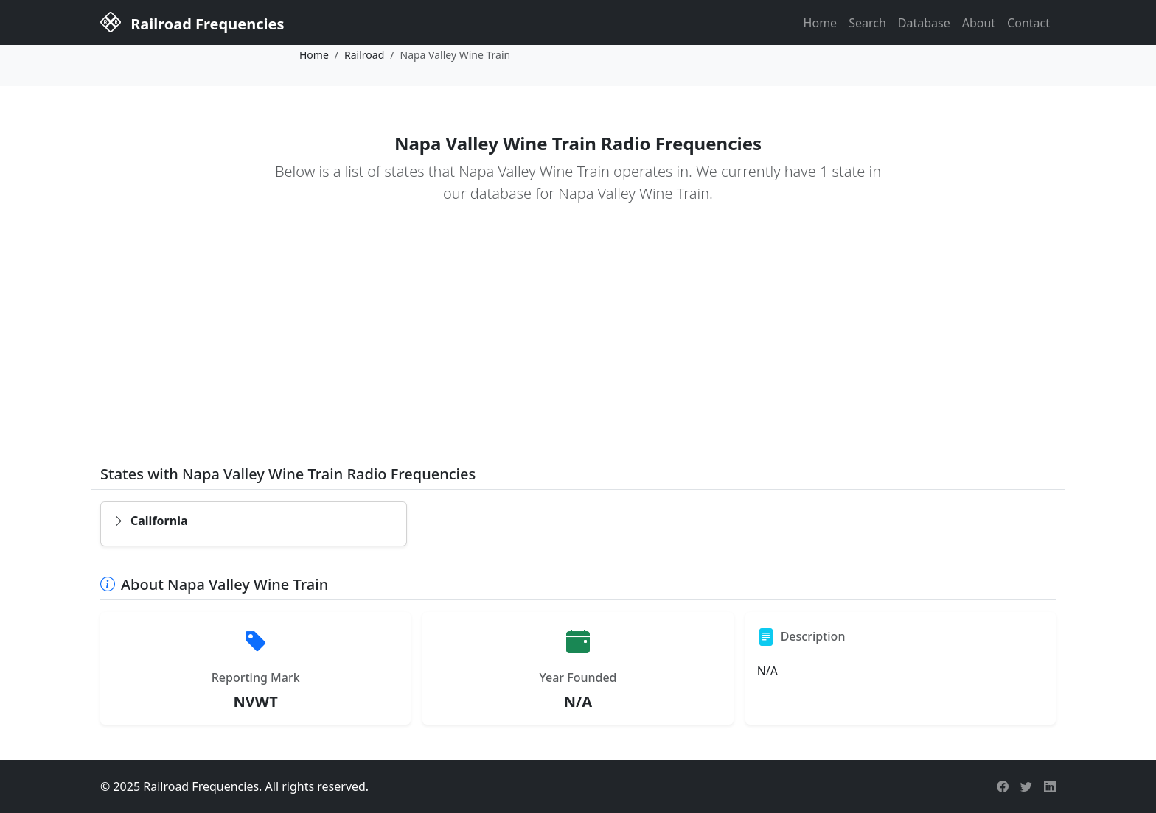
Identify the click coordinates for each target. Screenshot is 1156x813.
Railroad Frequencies (192, 21)
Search (867, 23)
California (150, 521)
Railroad (364, 55)
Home (821, 23)
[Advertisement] (578, 345)
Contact (1028, 23)
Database (924, 23)
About (978, 23)
